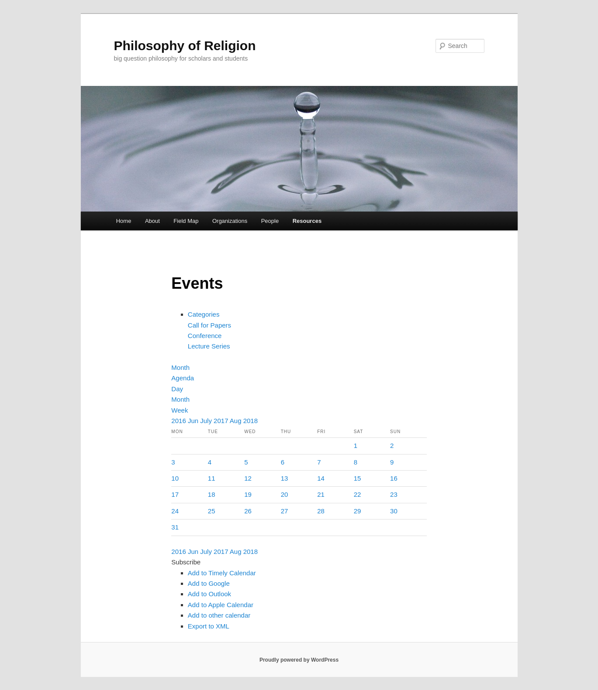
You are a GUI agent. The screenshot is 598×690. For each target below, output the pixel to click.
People (270, 221)
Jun (194, 420)
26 (248, 511)
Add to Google (209, 583)
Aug (236, 420)
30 (394, 511)
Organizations (229, 221)
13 (284, 478)
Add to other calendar (219, 615)
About (152, 221)
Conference (205, 335)
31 (175, 527)
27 (284, 511)
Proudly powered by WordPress (299, 660)
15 (357, 478)
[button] (185, 562)
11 (211, 478)
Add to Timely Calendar (222, 573)
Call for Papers (209, 325)
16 (394, 478)
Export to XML (208, 626)
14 (321, 478)
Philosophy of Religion (185, 45)
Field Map (185, 221)
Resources (307, 221)
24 (175, 511)
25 (211, 511)
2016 (179, 420)
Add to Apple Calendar (220, 604)
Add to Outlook (209, 594)
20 (284, 494)
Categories (204, 314)
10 (175, 478)
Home (123, 221)
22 (357, 494)
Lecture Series (209, 346)
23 (394, 494)
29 (357, 511)
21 (321, 494)
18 (211, 494)
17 (175, 494)
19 (248, 494)
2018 (250, 420)
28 (321, 511)
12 (248, 478)
